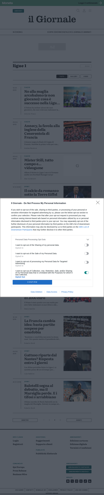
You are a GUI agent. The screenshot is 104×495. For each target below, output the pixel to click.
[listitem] (52, 239)
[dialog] (52, 247)
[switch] (86, 245)
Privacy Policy (67, 292)
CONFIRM (32, 282)
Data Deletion (36, 292)
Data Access (51, 292)
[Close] (98, 203)
